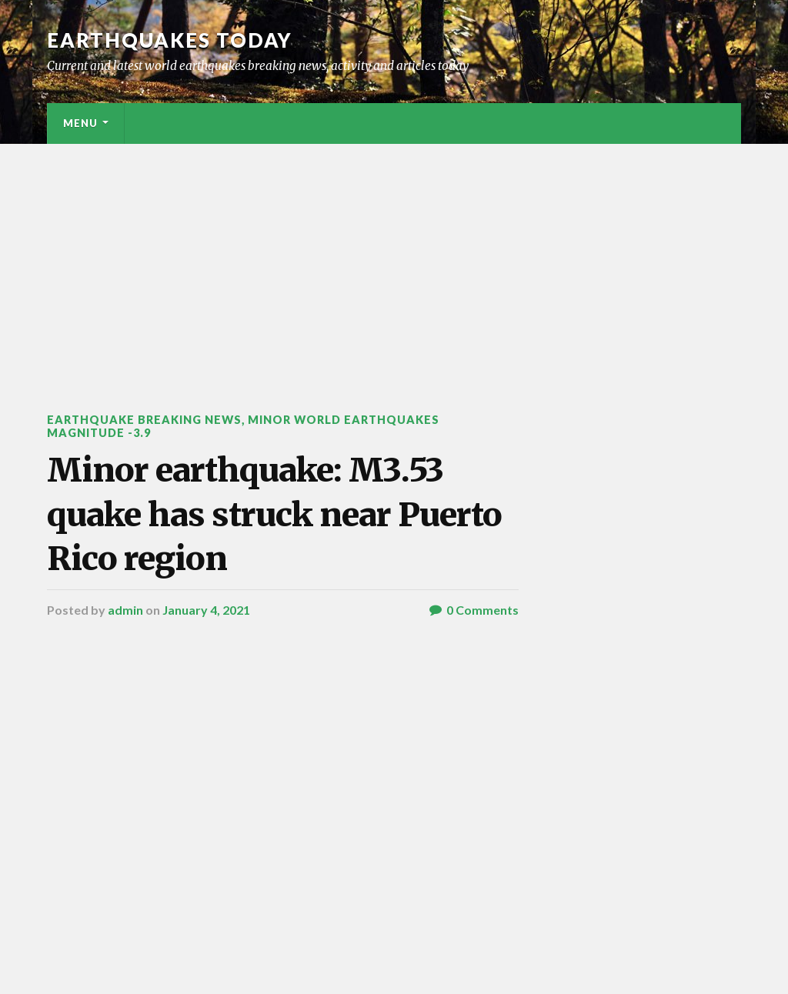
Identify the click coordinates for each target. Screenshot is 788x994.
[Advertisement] (394, 259)
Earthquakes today (169, 40)
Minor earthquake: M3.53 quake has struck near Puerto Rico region (274, 514)
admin (125, 609)
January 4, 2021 (206, 609)
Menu (80, 123)
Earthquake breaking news (144, 419)
